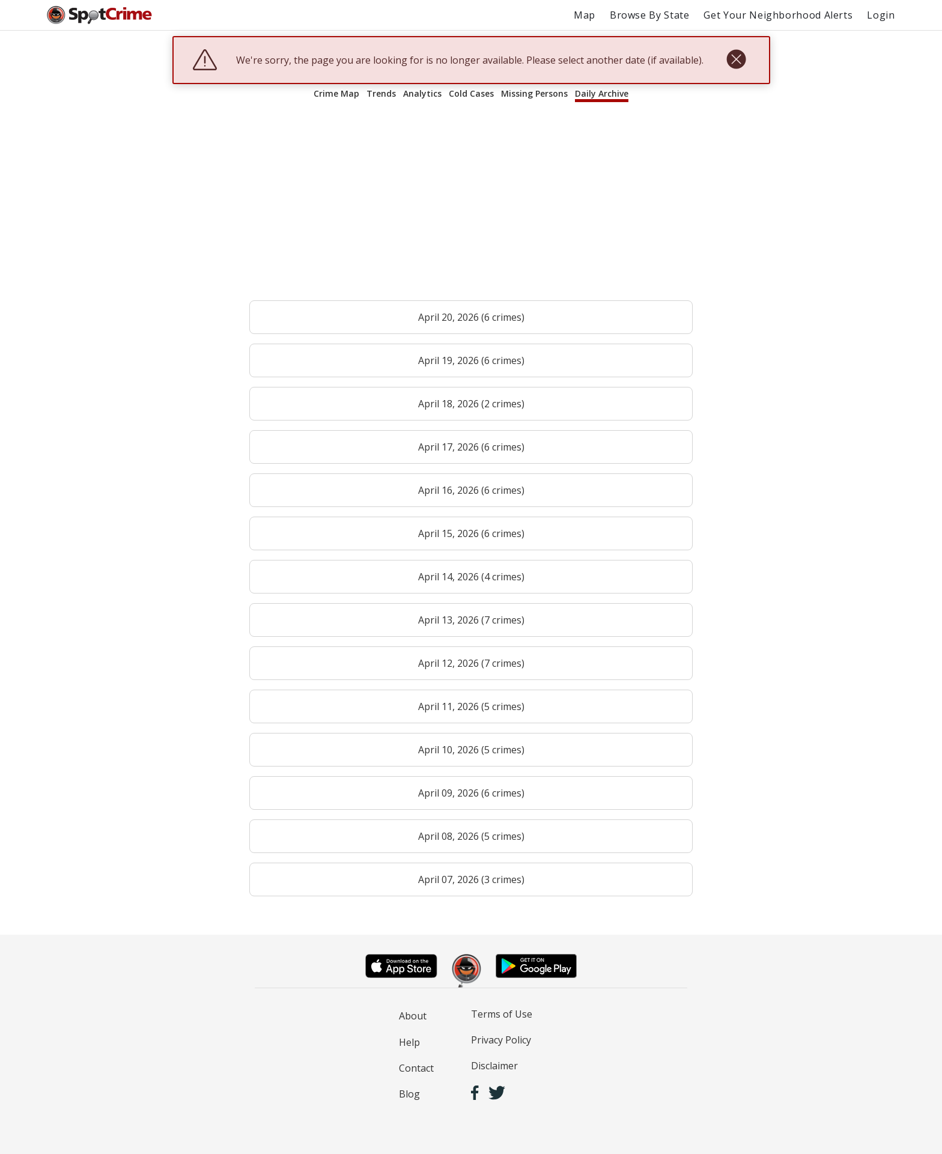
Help (409, 1042)
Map (584, 15)
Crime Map (336, 93)
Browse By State (650, 15)
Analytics (422, 93)
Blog (409, 1094)
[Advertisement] (471, 207)
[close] (736, 60)
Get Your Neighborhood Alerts (777, 15)
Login (881, 15)
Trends (381, 93)
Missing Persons (534, 93)
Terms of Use (501, 1014)
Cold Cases (471, 93)
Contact (416, 1068)
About (413, 1015)
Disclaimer (494, 1065)
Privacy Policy (501, 1039)
